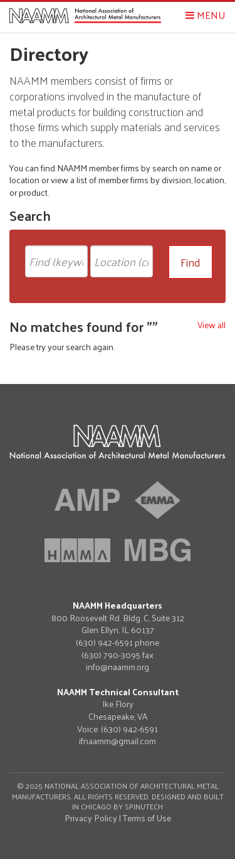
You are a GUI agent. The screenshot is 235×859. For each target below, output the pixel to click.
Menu (205, 15)
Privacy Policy (91, 818)
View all (211, 325)
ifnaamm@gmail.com (117, 741)
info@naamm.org (117, 667)
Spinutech (144, 806)
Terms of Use (147, 818)
